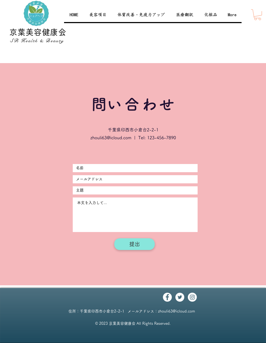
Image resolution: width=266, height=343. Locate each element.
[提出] (134, 244)
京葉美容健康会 (37, 32)
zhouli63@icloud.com (110, 137)
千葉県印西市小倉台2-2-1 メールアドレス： (119, 311)
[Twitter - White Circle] (179, 297)
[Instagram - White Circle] (192, 297)
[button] (257, 14)
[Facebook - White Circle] (167, 297)
